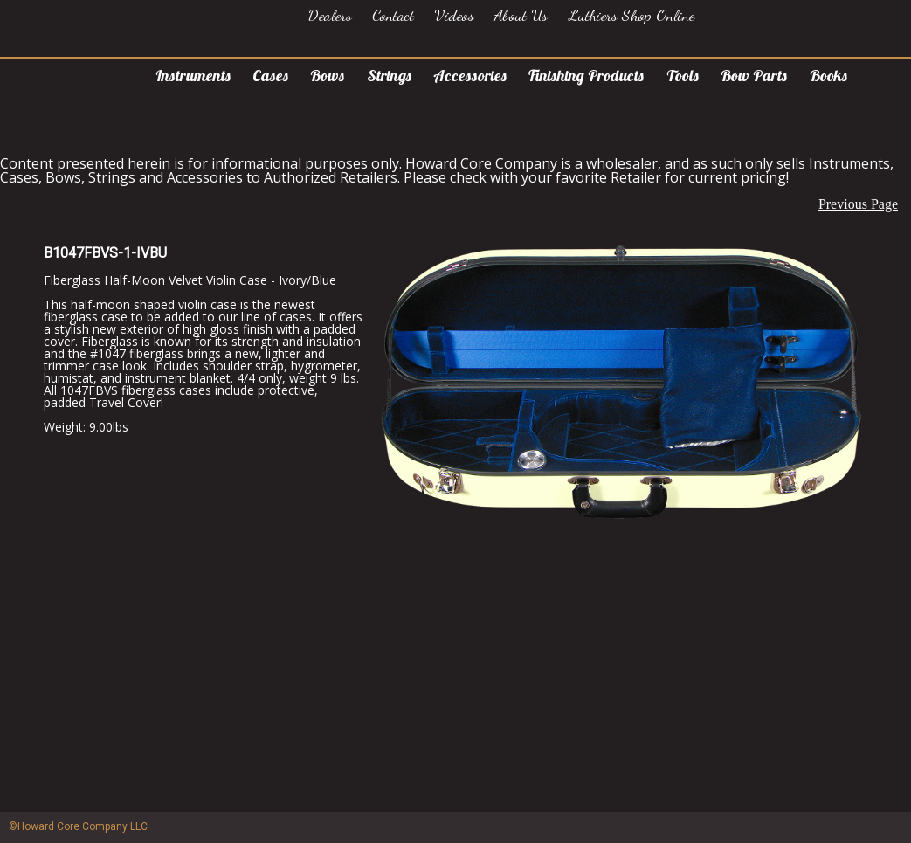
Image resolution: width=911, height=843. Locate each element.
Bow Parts (754, 76)
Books (828, 76)
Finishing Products (586, 76)
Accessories (470, 76)
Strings (389, 76)
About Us (521, 14)
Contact (393, 14)
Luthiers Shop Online (631, 14)
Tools (682, 76)
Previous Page (858, 204)
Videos (454, 14)
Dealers (330, 14)
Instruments (193, 76)
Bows (327, 76)
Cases (270, 76)
